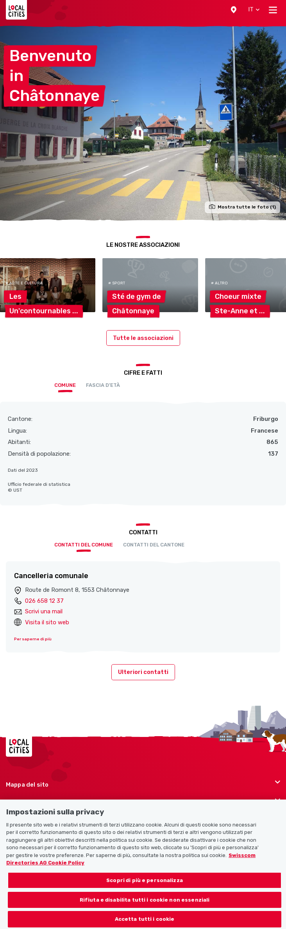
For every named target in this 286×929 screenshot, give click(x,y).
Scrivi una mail (44, 611)
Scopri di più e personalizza (144, 890)
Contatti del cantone (153, 545)
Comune (65, 385)
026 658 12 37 (44, 600)
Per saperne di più (33, 639)
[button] (233, 9)
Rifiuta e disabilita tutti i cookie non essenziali (145, 909)
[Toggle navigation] (273, 10)
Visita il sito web (47, 622)
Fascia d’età (103, 385)
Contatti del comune (83, 545)
